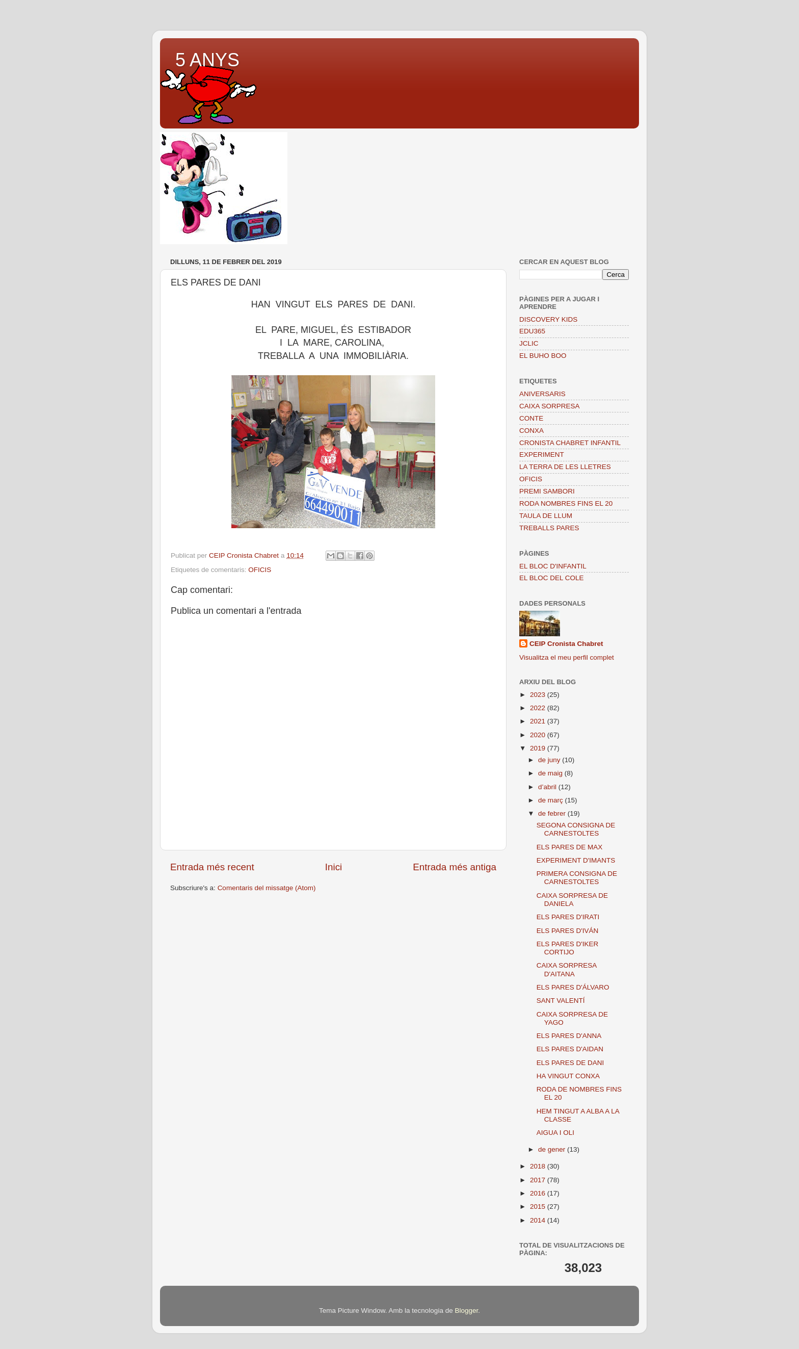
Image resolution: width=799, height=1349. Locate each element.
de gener (552, 1149)
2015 (538, 1206)
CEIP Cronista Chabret (566, 643)
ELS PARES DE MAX (570, 847)
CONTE (531, 418)
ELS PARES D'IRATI (568, 917)
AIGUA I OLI (555, 1132)
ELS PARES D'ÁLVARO (573, 987)
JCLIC (529, 343)
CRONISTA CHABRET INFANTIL (570, 443)
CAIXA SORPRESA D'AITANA (567, 969)
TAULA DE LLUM (545, 516)
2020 (538, 735)
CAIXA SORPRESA (549, 406)
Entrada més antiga (454, 867)
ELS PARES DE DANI (570, 1063)
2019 (538, 748)
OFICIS (259, 570)
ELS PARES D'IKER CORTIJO (568, 948)
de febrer (553, 813)
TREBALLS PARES (549, 528)
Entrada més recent (212, 867)
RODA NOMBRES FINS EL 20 (565, 503)
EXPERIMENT (541, 454)
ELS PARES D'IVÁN (568, 931)
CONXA (531, 430)
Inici (333, 867)
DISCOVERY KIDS (548, 319)
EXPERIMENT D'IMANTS (576, 860)
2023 (538, 694)
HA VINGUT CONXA (568, 1076)
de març (551, 800)
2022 (538, 708)
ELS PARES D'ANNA (569, 1036)
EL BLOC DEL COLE (551, 578)
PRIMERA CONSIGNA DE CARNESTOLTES (577, 878)
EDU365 (532, 331)
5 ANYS (207, 59)
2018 (538, 1166)
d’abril (548, 787)
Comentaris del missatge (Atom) (267, 888)
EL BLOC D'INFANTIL (553, 566)
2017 (538, 1180)
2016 (538, 1193)
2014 (538, 1220)
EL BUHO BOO (543, 355)
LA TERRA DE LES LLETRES (565, 467)
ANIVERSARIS (542, 394)
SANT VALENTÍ (561, 1000)
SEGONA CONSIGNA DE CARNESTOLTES (576, 829)
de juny (550, 760)
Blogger (466, 1310)
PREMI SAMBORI (547, 491)
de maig (551, 773)
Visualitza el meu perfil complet (566, 657)
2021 (538, 721)
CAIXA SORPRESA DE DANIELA (572, 899)
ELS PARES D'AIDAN (570, 1049)
